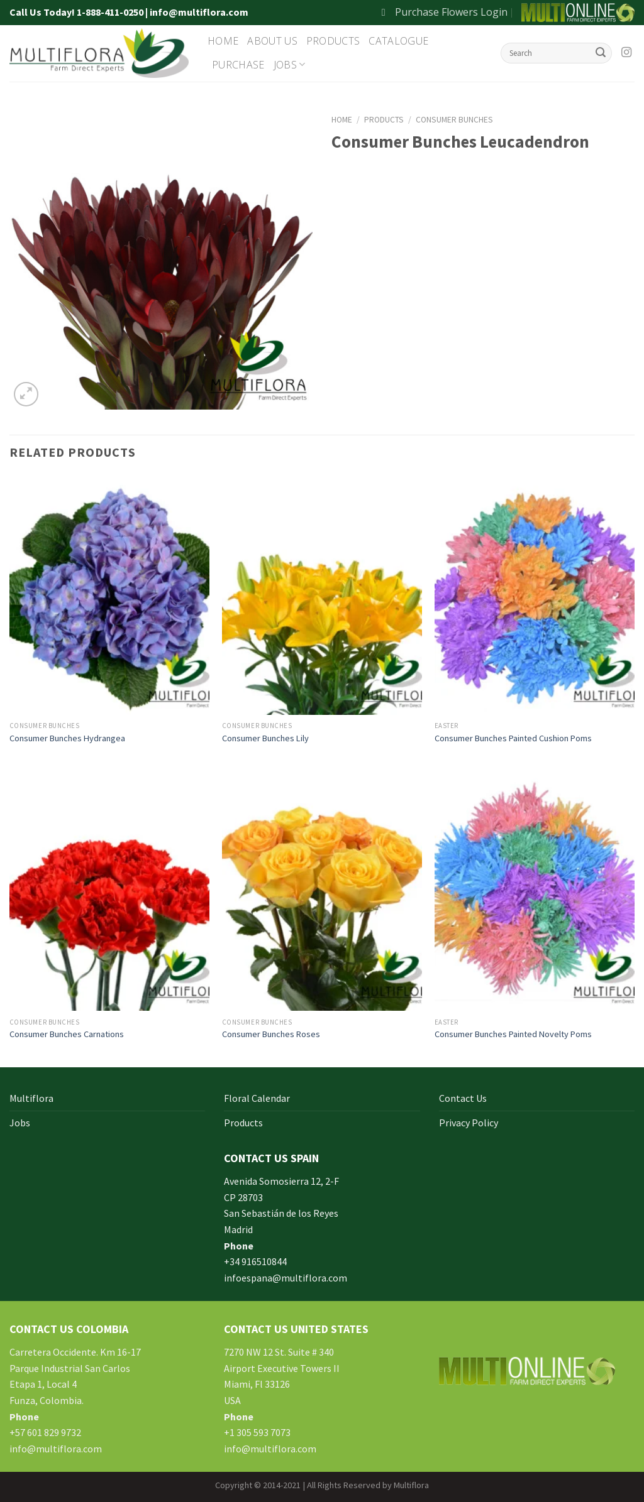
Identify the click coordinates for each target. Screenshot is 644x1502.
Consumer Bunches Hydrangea (67, 738)
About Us (272, 41)
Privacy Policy (468, 1122)
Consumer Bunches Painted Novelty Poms (513, 1034)
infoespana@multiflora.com (285, 1277)
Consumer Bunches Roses (271, 1034)
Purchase (238, 65)
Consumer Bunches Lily (265, 738)
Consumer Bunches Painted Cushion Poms (513, 738)
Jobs (290, 65)
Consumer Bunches (454, 119)
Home (223, 41)
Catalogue (398, 41)
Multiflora (31, 1098)
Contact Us (463, 1098)
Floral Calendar (257, 1098)
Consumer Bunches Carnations (66, 1034)
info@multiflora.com (55, 1448)
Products (333, 41)
